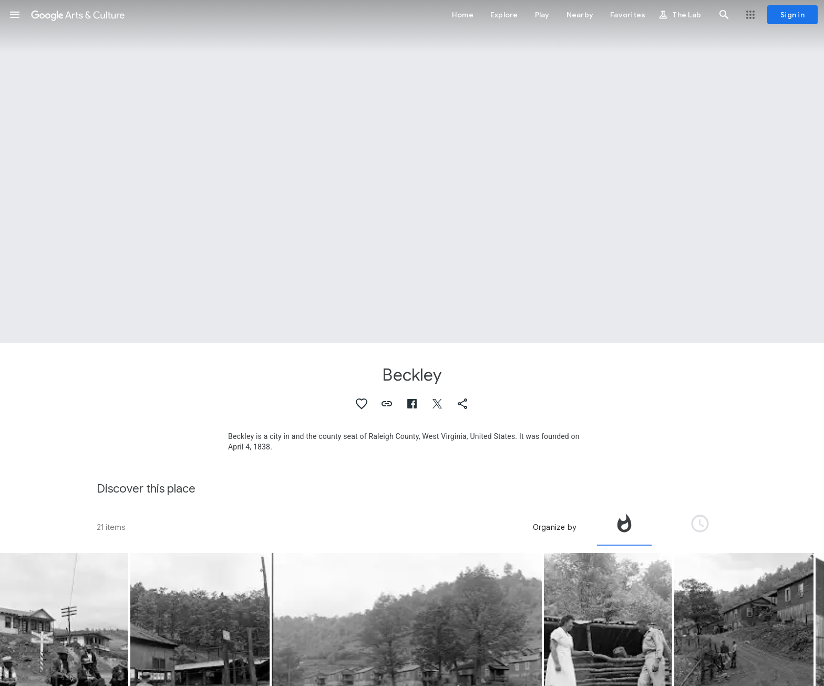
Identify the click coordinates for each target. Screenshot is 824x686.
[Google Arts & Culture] (77, 14)
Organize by (554, 527)
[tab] (624, 527)
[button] (14, 14)
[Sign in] (792, 14)
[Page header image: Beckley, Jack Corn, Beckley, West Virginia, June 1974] (412, 171)
